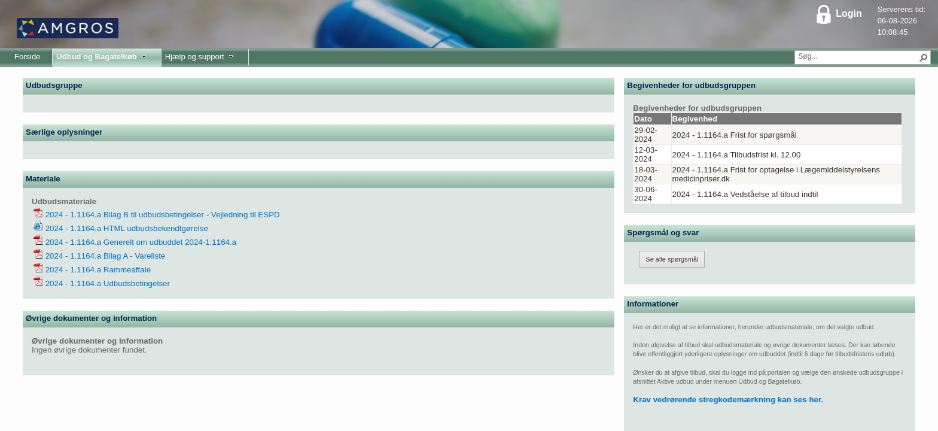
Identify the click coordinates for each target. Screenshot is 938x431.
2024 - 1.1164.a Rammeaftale (97, 269)
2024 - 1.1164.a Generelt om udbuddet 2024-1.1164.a (139, 242)
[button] (923, 57)
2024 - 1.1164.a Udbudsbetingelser (106, 283)
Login (838, 13)
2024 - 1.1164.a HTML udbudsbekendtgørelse (125, 228)
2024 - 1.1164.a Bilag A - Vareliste (104, 255)
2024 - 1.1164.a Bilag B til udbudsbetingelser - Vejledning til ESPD (161, 214)
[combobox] (858, 56)
